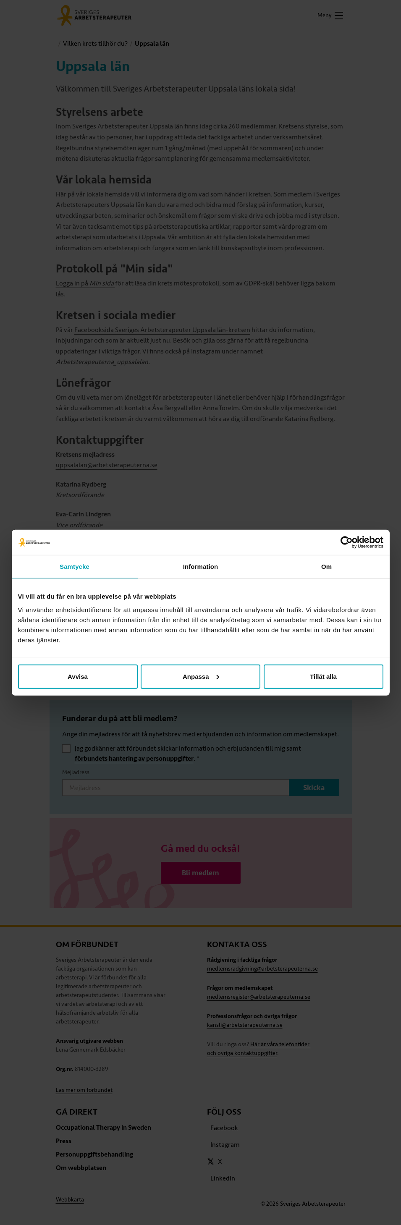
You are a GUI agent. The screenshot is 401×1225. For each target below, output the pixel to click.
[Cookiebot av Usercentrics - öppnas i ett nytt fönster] (346, 542)
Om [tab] (326, 566)
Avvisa (78, 676)
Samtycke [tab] (74, 566)
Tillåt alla (323, 676)
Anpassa (201, 676)
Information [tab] (200, 566)
